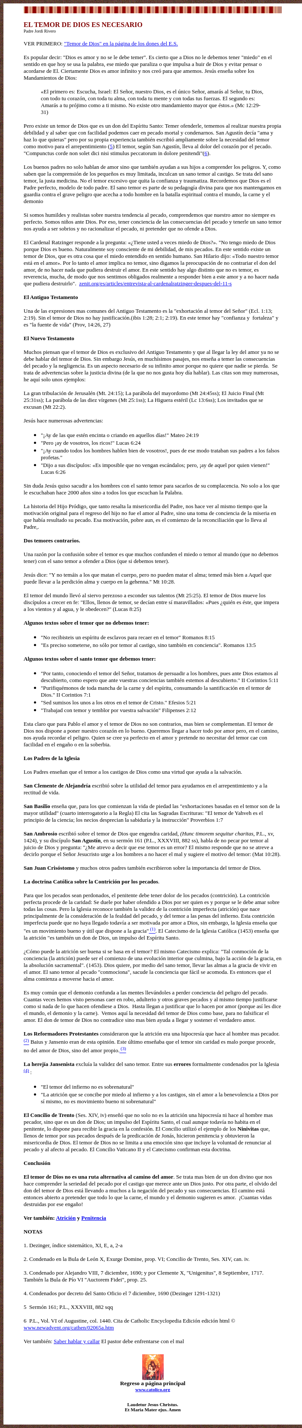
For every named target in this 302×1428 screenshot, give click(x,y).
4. (26, 1293)
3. (26, 1272)
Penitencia (93, 1218)
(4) (26, 1070)
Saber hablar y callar (77, 1341)
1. (26, 1245)
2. (26, 1259)
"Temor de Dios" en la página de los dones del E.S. (121, 43)
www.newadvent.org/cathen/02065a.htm (69, 1327)
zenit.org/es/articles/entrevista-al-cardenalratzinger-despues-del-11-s (155, 283)
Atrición (66, 1218)
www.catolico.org (152, 1389)
